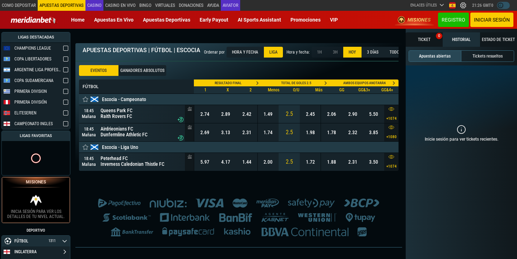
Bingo (145, 5)
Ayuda (212, 5)
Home (78, 20)
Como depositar (19, 5)
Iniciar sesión (492, 20)
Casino (94, 5)
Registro (453, 20)
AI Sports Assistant (259, 20)
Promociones (305, 20)
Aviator (230, 5)
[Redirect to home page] (34, 20)
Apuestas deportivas (166, 20)
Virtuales (164, 5)
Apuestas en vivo (114, 20)
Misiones (414, 19)
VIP (334, 20)
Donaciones (190, 5)
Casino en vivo (119, 5)
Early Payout (214, 20)
